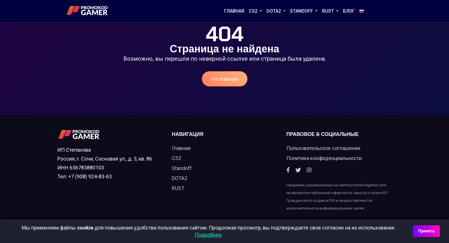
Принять (426, 231)
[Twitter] (298, 170)
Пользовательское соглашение (323, 148)
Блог (349, 11)
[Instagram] (309, 170)
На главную (224, 79)
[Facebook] (288, 170)
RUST (328, 11)
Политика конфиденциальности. (324, 158)
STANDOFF (302, 11)
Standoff (182, 168)
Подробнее (208, 235)
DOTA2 (274, 11)
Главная (234, 11)
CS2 (254, 11)
